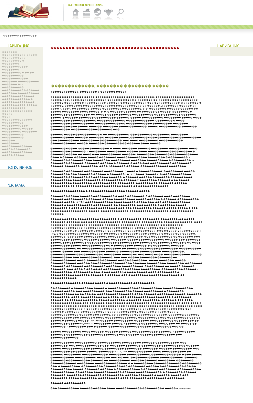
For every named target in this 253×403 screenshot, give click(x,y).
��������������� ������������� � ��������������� (18, 99)
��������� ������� (19, 131)
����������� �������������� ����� (17, 111)
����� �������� (16, 149)
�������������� (17, 146)
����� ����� (13, 155)
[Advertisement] (121, 62)
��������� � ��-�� (18, 72)
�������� (28, 35)
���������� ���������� (13, 136)
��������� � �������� (13, 62)
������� (9, 52)
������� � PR (12, 84)
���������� (13, 75)
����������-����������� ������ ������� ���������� (20, 90)
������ (8, 140)
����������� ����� (19, 55)
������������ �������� (15, 68)
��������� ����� (17, 128)
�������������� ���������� (17, 121)
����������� (14, 58)
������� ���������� (20, 81)
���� (6, 117)
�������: (11, 35)
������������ (15, 78)
